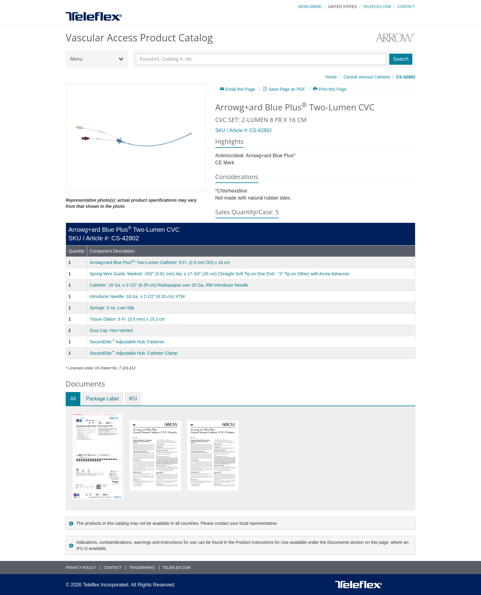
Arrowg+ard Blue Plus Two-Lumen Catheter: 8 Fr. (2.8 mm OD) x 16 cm (160, 262)
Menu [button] (97, 59)
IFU (133, 398)
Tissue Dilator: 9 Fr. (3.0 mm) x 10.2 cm (127, 319)
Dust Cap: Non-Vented (111, 330)
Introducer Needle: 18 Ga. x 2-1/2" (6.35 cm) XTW (137, 296)
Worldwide (310, 7)
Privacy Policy (81, 568)
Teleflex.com (377, 7)
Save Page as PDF (287, 89)
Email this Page (240, 89)
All (73, 398)
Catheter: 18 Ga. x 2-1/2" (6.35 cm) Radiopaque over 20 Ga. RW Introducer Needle (169, 285)
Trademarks (142, 568)
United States (342, 7)
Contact (406, 7)
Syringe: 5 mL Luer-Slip (112, 307)
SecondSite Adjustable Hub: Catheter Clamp (133, 353)
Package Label (102, 398)
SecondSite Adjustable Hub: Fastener (127, 341)
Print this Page (333, 89)
